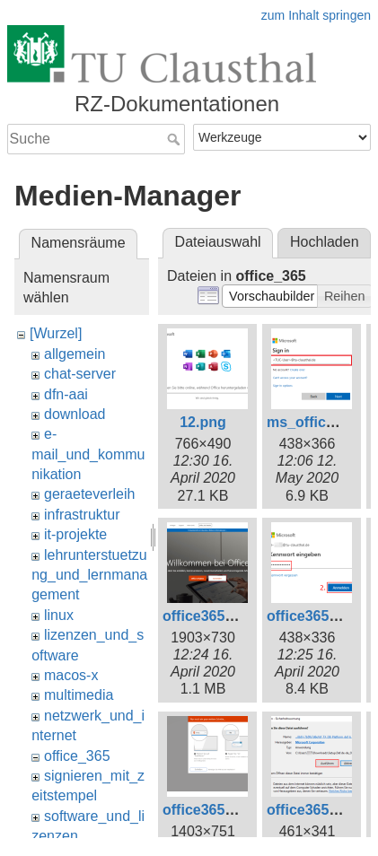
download (75, 414)
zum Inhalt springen (316, 15)
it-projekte (75, 534)
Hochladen (324, 241)
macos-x (71, 675)
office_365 (77, 756)
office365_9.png (321, 809)
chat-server (80, 373)
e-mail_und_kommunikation (88, 454)
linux (59, 615)
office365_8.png (217, 809)
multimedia (78, 695)
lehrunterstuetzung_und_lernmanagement (89, 575)
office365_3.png (321, 616)
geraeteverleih (89, 494)
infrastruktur (81, 514)
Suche (175, 139)
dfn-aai (66, 394)
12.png (203, 422)
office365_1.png (217, 616)
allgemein (74, 354)
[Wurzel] (56, 333)
